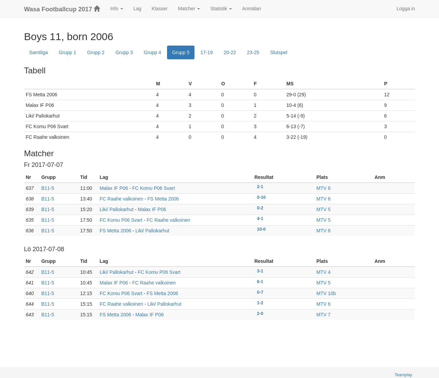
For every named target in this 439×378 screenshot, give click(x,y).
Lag (137, 8)
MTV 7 (324, 314)
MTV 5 (324, 209)
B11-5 (47, 188)
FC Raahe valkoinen (121, 199)
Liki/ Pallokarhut (116, 209)
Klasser (160, 8)
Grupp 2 (96, 52)
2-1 (260, 186)
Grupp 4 (152, 52)
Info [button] (116, 8)
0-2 (260, 208)
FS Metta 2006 (163, 199)
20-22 (230, 52)
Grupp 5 (181, 52)
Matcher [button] (189, 8)
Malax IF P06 (113, 188)
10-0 (261, 229)
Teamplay (403, 375)
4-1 (260, 218)
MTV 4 (324, 272)
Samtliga (38, 52)
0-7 (260, 292)
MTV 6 (324, 188)
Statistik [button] (221, 8)
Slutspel (278, 52)
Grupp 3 (124, 52)
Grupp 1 (67, 52)
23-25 (253, 52)
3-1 (260, 270)
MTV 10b (326, 293)
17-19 (206, 52)
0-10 (261, 197)
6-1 (260, 281)
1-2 (260, 302)
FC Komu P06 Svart (153, 188)
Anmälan (251, 8)
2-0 (260, 313)
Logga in (405, 8)
